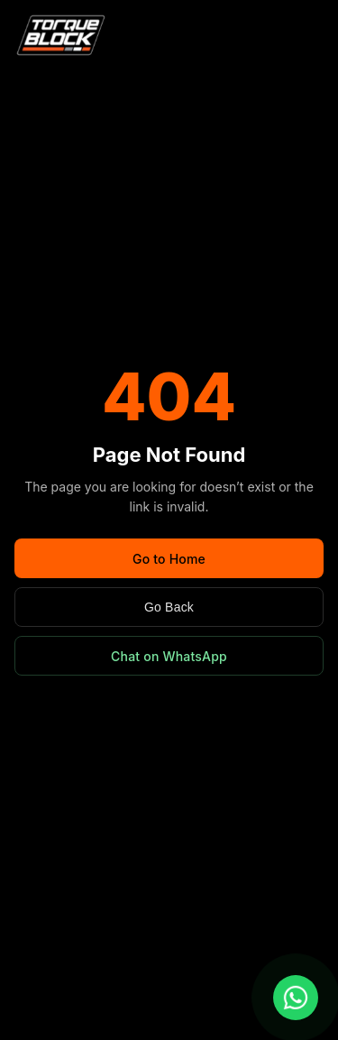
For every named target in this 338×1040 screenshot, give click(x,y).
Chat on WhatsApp (169, 656)
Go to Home (169, 558)
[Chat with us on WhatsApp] (295, 997)
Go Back (169, 607)
